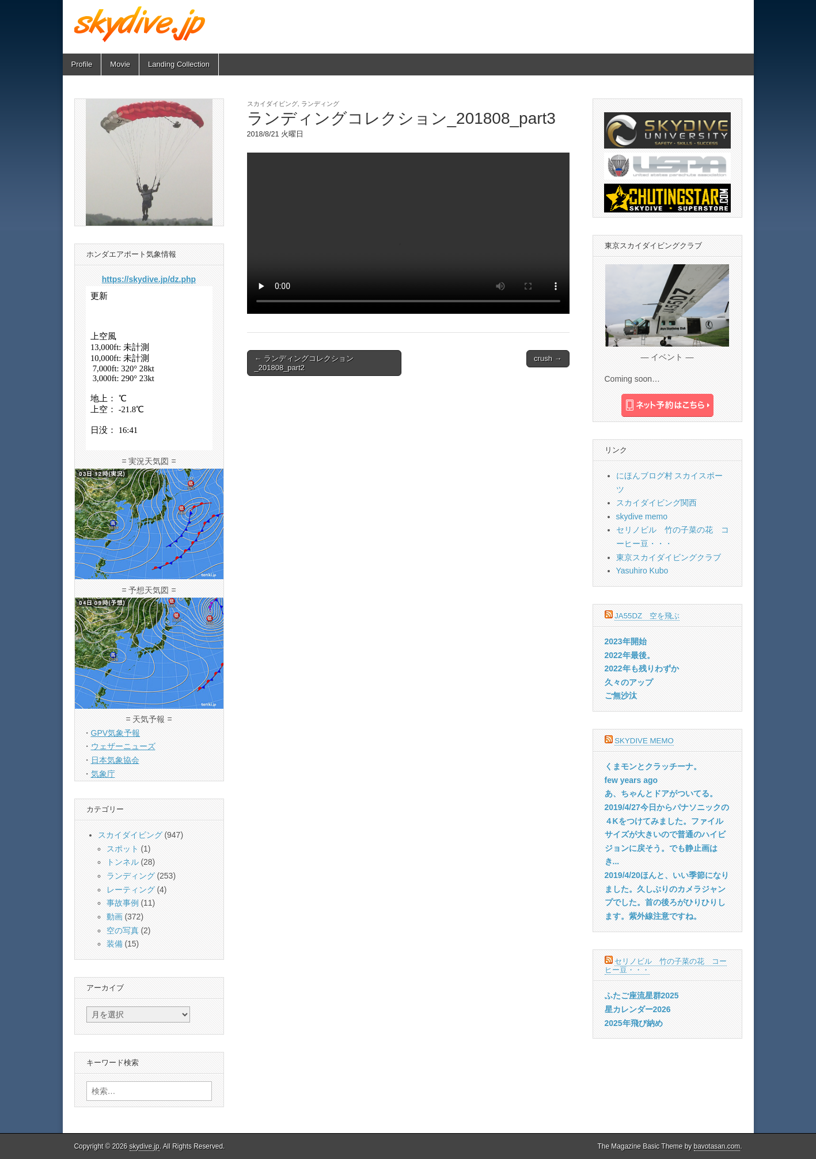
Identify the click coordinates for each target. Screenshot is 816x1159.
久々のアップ (629, 682)
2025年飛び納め (634, 1023)
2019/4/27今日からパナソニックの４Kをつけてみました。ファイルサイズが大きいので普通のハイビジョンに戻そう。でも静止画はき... (667, 835)
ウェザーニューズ (123, 746)
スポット (123, 848)
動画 (115, 916)
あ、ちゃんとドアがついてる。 (661, 793)
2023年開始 (626, 641)
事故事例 (123, 902)
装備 (115, 943)
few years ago (631, 780)
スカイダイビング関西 (656, 502)
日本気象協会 (115, 760)
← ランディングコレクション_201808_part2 (304, 363)
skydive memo (641, 516)
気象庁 (103, 773)
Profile (82, 64)
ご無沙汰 (621, 695)
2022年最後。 (630, 655)
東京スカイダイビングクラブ (668, 557)
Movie (120, 64)
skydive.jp (145, 1146)
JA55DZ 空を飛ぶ (647, 615)
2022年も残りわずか (642, 668)
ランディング (320, 103)
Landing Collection (179, 64)
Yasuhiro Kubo (642, 570)
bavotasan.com (717, 1146)
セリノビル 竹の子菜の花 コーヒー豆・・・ (666, 966)
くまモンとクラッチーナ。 (653, 766)
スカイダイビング (272, 103)
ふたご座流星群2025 (642, 995)
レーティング (131, 889)
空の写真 (123, 930)
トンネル (123, 862)
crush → (547, 358)
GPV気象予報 (116, 733)
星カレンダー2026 (638, 1009)
